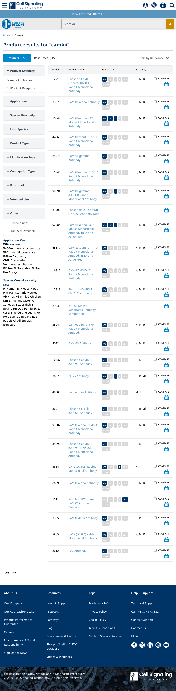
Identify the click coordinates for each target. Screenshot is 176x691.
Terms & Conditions (102, 628)
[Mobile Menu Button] (4, 5)
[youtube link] (166, 645)
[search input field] (113, 24)
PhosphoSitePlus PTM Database (62, 646)
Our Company (13, 603)
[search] (169, 24)
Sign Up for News (15, 653)
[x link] (142, 645)
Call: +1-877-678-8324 (145, 611)
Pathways (53, 620)
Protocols (53, 611)
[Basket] (163, 5)
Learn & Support (58, 603)
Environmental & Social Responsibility (19, 642)
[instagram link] (158, 645)
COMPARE (163, 78)
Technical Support (143, 603)
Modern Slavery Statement (106, 636)
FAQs (134, 636)
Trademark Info (99, 603)
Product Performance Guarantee (18, 622)
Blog (50, 628)
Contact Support (142, 620)
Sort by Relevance (154, 58)
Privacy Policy (98, 611)
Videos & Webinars (59, 657)
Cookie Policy (97, 620)
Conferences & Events (61, 636)
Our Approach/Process (19, 611)
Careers (9, 632)
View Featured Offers (88, 14)
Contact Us (138, 628)
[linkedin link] (150, 645)
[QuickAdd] (154, 5)
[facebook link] (134, 645)
